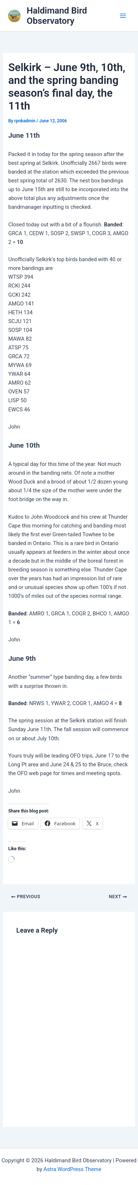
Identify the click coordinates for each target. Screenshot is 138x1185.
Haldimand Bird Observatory (57, 15)
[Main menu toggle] (123, 15)
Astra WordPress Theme (72, 1169)
